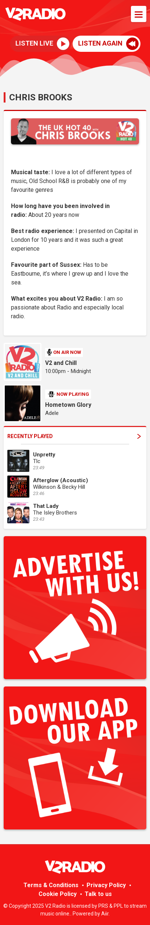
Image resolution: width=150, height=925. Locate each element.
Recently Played (74, 436)
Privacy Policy (106, 885)
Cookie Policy (58, 893)
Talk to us (98, 893)
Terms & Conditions (50, 885)
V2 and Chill (61, 362)
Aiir (105, 914)
